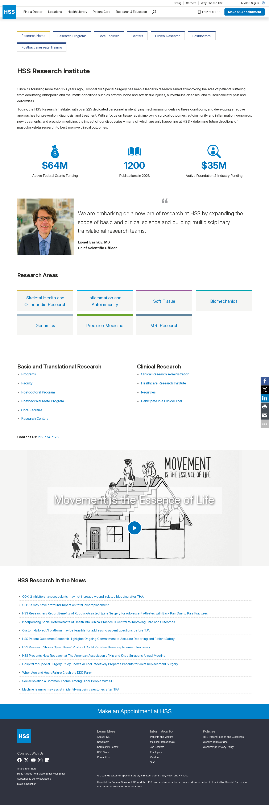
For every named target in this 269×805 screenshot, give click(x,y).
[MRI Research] (164, 324)
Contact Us (103, 757)
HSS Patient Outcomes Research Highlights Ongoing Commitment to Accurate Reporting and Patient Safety (98, 639)
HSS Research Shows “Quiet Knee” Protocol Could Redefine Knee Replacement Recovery (86, 647)
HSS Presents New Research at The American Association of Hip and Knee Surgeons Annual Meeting (93, 655)
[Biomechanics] (224, 300)
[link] (265, 381)
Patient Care (101, 11)
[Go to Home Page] (24, 736)
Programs (28, 374)
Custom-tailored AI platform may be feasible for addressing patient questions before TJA (86, 630)
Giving (178, 3)
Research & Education (131, 11)
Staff (152, 762)
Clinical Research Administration (165, 374)
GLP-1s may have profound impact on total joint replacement (65, 605)
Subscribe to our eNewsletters (34, 778)
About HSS (103, 736)
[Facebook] (19, 759)
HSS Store (103, 752)
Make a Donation (26, 784)
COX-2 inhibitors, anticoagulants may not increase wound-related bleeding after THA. (83, 596)
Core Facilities (31, 410)
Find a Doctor (33, 11)
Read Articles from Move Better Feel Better (41, 773)
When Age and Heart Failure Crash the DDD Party (57, 672)
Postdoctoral (201, 36)
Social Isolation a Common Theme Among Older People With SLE (68, 681)
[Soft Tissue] (164, 300)
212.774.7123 (48, 437)
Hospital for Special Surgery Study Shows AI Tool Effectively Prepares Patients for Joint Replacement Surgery (100, 664)
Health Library (77, 11)
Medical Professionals (162, 742)
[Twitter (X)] (26, 759)
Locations (55, 11)
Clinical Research (167, 36)
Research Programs (72, 36)
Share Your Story (26, 768)
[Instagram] (40, 759)
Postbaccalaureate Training (41, 47)
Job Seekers (157, 747)
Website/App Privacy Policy (218, 747)
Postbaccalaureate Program (42, 401)
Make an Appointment (244, 12)
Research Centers (34, 418)
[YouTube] (33, 759)
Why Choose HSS (212, 3)
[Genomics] (45, 324)
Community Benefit (107, 747)
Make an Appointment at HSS (134, 711)
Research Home (33, 36)
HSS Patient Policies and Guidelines (223, 736)
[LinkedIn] (47, 759)
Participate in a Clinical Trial (161, 401)
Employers (156, 752)
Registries (148, 392)
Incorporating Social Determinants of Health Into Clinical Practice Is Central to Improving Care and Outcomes (98, 622)
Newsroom (103, 742)
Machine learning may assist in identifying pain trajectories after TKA (70, 689)
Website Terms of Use (215, 742)
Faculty (27, 383)
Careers (191, 3)
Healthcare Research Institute (163, 383)
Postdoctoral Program (38, 392)
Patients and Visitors (161, 736)
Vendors (154, 757)
